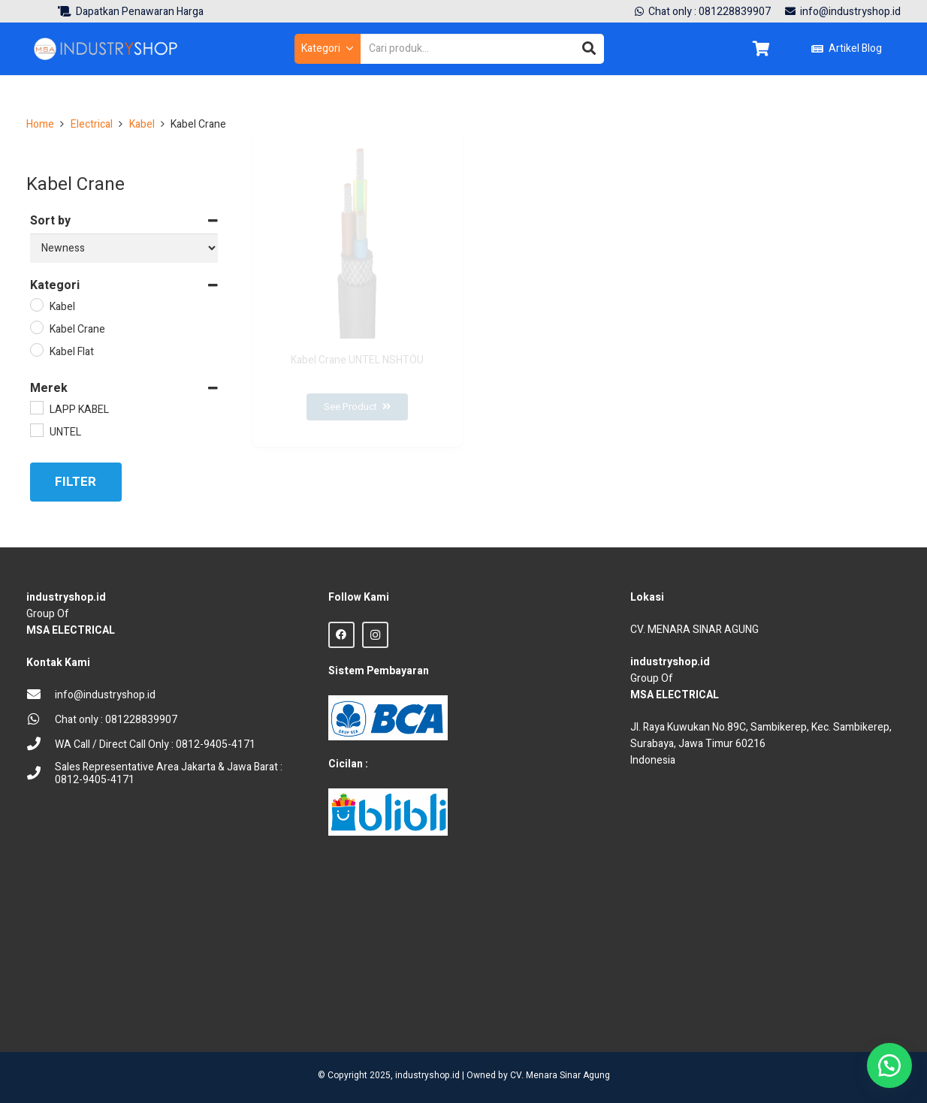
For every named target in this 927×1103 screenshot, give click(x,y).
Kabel (142, 124)
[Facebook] (341, 635)
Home (40, 124)
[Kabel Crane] (36, 327)
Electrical (92, 124)
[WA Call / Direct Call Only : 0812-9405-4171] (40, 745)
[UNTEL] (36, 429)
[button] (327, 48)
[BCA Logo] (388, 717)
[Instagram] (375, 635)
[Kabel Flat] (36, 349)
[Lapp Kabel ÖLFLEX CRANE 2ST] (577, 333)
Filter (75, 481)
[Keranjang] (761, 49)
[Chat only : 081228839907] (40, 720)
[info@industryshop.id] (40, 695)
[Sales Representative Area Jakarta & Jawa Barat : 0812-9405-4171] (40, 774)
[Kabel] (36, 304)
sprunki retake (635, 1009)
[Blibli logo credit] (388, 812)
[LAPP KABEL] (36, 407)
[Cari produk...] (482, 48)
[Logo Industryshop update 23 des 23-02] (106, 49)
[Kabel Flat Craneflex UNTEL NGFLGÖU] (796, 333)
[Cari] (589, 48)
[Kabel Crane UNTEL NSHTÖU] (357, 333)
